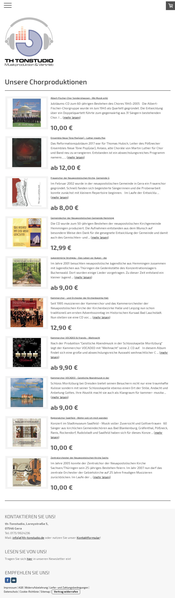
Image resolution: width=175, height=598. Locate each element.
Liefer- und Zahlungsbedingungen (69, 587)
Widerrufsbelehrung (36, 587)
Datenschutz (11, 591)
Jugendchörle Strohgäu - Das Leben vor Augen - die (79, 257)
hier (29, 558)
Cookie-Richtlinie (29, 591)
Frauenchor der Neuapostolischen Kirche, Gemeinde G (80, 177)
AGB (20, 587)
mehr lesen (72, 117)
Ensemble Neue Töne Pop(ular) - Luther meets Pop (78, 137)
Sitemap (45, 591)
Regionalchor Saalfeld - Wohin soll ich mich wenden (79, 417)
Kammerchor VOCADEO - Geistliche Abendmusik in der (80, 377)
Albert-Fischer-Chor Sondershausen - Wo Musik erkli (79, 98)
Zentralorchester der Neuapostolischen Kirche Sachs (79, 457)
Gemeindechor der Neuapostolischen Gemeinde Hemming (82, 217)
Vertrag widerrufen (66, 591)
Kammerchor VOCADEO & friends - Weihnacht (75, 337)
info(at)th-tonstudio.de (28, 537)
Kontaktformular (88, 537)
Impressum (10, 587)
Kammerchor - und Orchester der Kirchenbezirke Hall (79, 297)
